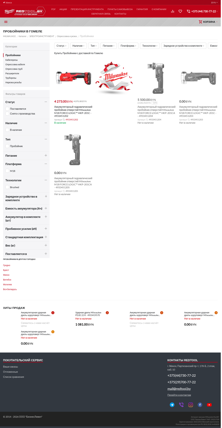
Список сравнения (13, 376)
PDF (53, 9)
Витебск (7, 279)
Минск (6, 275)
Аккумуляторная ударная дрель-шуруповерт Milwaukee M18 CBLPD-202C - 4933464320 (36, 313)
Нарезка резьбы (13, 82)
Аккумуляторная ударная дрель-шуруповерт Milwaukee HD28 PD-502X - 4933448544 (145, 313)
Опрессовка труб (13, 69)
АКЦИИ (63, 9)
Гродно (6, 265)
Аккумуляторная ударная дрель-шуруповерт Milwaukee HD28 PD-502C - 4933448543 (199, 313)
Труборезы (10, 78)
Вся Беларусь (10, 289)
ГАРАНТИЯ (142, 9)
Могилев (7, 284)
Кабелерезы (11, 60)
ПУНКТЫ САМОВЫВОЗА (120, 9)
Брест (6, 270)
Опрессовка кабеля (15, 64)
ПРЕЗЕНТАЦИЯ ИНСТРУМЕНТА (87, 9)
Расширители (12, 73)
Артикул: (58, 119)
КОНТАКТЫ (120, 13)
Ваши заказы (10, 366)
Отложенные (10, 371)
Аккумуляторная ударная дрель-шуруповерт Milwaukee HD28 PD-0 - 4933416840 (36, 332)
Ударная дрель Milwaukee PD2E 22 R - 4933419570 (88, 313)
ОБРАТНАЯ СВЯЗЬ (101, 13)
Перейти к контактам (179, 394)
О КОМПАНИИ (159, 9)
